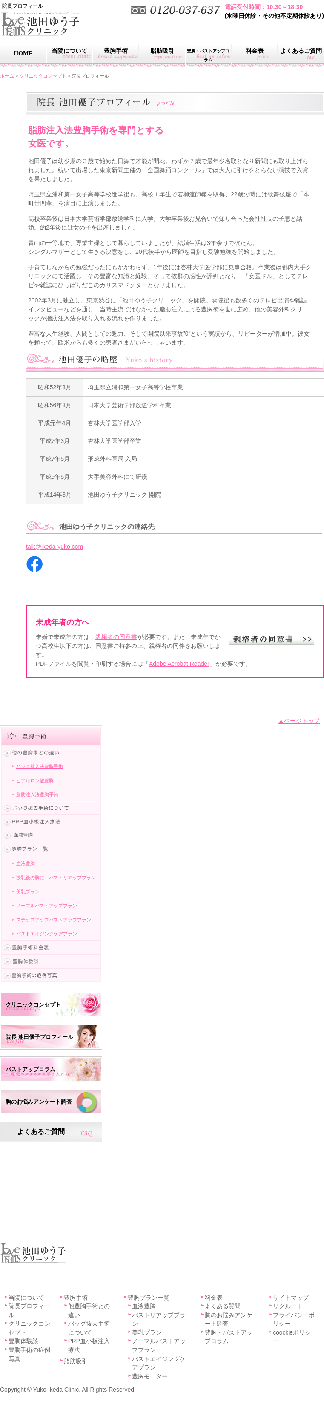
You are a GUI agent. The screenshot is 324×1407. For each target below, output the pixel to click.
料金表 (255, 51)
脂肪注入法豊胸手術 (37, 794)
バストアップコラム (30, 1069)
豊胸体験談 (23, 1341)
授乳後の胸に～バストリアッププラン (56, 877)
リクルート (288, 1306)
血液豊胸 (25, 863)
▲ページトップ (299, 720)
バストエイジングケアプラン (46, 933)
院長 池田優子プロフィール (39, 1037)
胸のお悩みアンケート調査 (39, 1102)
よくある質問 (223, 1306)
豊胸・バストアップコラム (208, 55)
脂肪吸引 (162, 51)
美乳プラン (28, 891)
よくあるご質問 (41, 1131)
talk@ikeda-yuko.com (54, 546)
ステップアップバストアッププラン (53, 919)
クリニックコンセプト (33, 1004)
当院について (69, 51)
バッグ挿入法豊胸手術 (39, 766)
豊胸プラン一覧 (148, 1298)
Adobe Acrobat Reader (179, 663)
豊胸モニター (150, 1376)
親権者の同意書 (116, 636)
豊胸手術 (116, 51)
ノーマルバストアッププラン (46, 905)
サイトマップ (291, 1298)
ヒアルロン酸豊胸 (35, 780)
